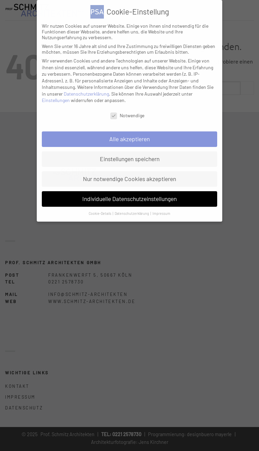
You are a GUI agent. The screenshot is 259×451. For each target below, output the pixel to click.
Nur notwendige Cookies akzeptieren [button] (129, 178)
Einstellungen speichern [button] (130, 158)
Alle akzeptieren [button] (129, 139)
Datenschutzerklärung (86, 94)
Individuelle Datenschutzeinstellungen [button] (129, 198)
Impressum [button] (161, 213)
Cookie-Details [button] (100, 213)
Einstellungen (56, 100)
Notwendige (127, 115)
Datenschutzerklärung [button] (132, 213)
